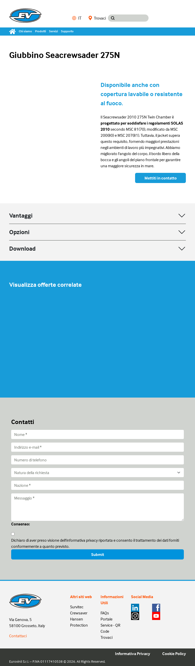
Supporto (67, 31)
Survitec (77, 606)
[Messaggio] (97, 507)
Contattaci (18, 635)
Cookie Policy (174, 653)
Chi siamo (25, 31)
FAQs (105, 612)
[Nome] (97, 434)
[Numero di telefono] (97, 459)
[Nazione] (97, 485)
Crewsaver (78, 612)
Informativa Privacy (132, 653)
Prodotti (40, 31)
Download (22, 248)
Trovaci (97, 18)
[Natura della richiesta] (97, 472)
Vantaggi (20, 215)
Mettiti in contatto (160, 177)
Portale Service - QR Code (110, 625)
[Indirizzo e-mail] (97, 447)
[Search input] (133, 18)
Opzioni (19, 232)
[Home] (13, 31)
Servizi (53, 31)
